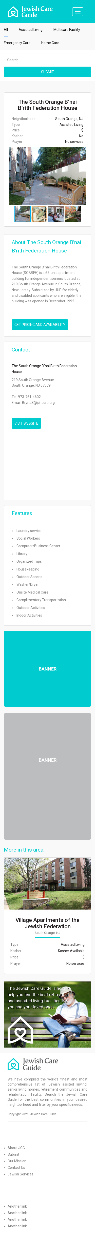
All (6, 30)
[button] (86, 176)
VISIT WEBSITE (26, 423)
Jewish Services (20, 1174)
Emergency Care (17, 43)
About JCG (16, 1148)
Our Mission (17, 1161)
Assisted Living (31, 30)
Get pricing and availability (39, 325)
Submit (13, 1154)
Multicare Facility (66, 30)
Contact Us (16, 1168)
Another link (17, 1206)
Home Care (50, 43)
